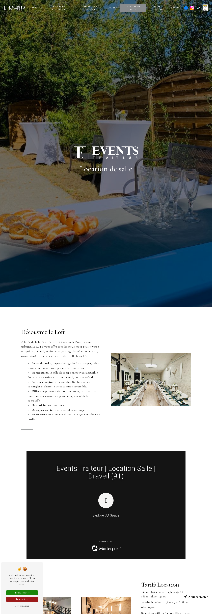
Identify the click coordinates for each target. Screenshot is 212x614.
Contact (176, 8)
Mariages (111, 8)
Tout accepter (22, 592)
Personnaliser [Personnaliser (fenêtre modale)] (22, 605)
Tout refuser (22, 599)
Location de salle (133, 8)
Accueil (36, 8)
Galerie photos (158, 8)
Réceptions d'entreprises (60, 8)
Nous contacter (196, 596)
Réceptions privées (90, 8)
